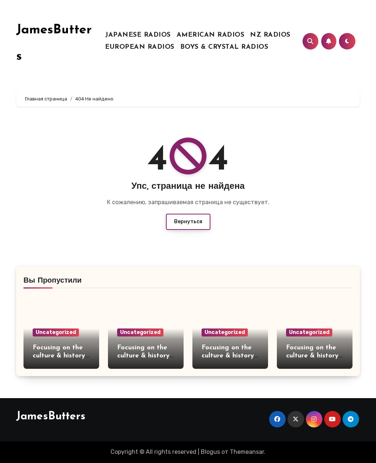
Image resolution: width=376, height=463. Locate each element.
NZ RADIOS (270, 35)
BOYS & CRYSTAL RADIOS (224, 47)
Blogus (210, 451)
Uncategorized (56, 332)
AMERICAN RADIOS (211, 35)
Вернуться (188, 221)
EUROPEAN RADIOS (139, 47)
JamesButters (51, 416)
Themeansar (247, 451)
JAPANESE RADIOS (138, 35)
